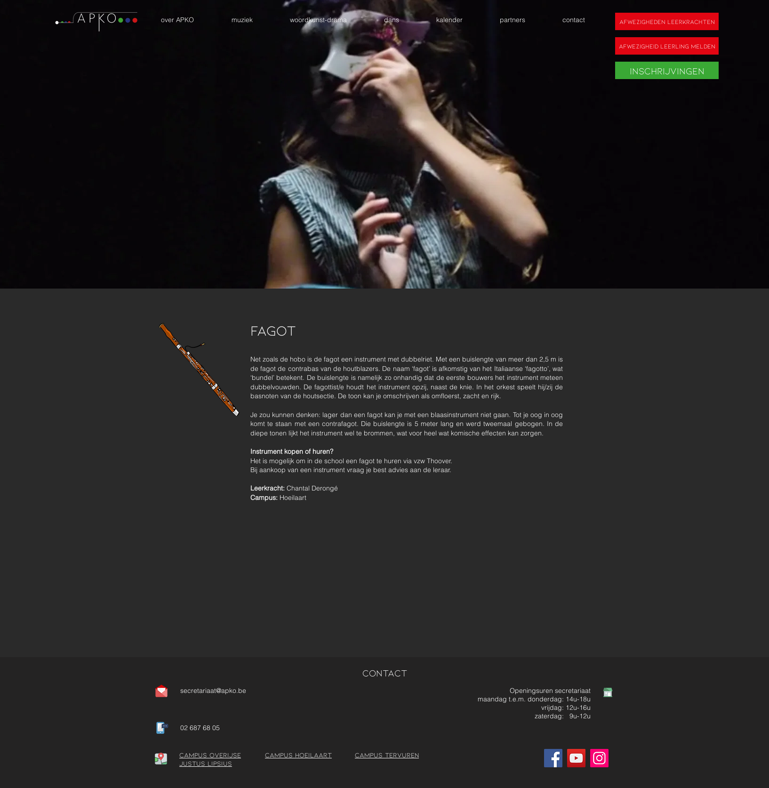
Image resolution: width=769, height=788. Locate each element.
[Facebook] (553, 758)
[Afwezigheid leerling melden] (667, 46)
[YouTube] (576, 758)
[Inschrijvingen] (667, 70)
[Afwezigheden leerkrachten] (667, 21)
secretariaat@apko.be (213, 690)
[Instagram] (599, 758)
